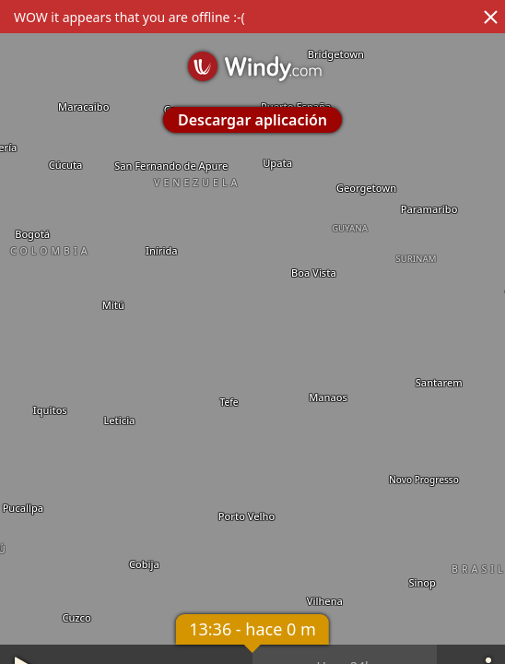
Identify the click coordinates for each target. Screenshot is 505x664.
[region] (252, 332)
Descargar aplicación (252, 120)
